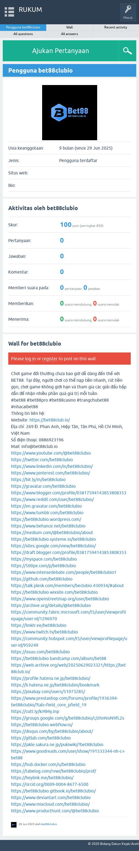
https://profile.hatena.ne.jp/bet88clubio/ (50, 678)
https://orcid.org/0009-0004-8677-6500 (49, 784)
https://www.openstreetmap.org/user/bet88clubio (60, 598)
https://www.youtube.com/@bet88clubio (51, 452)
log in (30, 358)
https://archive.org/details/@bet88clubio (51, 605)
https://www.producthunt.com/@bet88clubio (55, 810)
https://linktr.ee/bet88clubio (38, 625)
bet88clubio (49, 824)
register (50, 358)
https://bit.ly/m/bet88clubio (38, 479)
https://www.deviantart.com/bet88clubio (51, 797)
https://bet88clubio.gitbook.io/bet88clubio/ (53, 790)
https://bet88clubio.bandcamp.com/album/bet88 (58, 658)
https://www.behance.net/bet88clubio (48, 525)
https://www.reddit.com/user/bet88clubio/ (52, 499)
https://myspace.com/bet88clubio (44, 558)
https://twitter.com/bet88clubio (42, 459)
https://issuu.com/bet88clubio (40, 651)
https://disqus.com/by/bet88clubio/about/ (52, 731)
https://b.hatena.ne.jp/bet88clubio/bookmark (55, 684)
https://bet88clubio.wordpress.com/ (46, 519)
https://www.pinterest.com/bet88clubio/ (50, 472)
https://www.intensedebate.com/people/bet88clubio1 (63, 572)
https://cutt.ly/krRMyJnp (35, 711)
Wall (69, 27)
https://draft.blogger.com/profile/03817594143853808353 (68, 552)
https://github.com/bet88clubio (41, 578)
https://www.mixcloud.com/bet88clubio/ (50, 804)
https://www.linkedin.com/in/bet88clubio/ (52, 466)
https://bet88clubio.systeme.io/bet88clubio (53, 539)
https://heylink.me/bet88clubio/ (42, 777)
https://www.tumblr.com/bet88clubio (47, 512)
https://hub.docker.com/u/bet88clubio (48, 764)
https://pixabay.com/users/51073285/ (48, 691)
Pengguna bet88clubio (23, 27)
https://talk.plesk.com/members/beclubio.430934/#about (67, 585)
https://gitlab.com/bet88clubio (41, 737)
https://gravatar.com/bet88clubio (43, 486)
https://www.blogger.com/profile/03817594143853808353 (68, 492)
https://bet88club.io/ (49, 419)
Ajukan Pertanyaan (60, 50)
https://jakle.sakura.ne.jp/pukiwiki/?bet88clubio (57, 744)
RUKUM (30, 9)
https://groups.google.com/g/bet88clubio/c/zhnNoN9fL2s (67, 717)
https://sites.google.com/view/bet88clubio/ (53, 545)
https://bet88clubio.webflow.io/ (42, 724)
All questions (23, 34)
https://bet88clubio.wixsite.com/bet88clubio (54, 592)
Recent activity (115, 27)
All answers (69, 34)
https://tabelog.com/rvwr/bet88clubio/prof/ (53, 770)
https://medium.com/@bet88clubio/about (52, 532)
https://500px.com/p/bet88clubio (43, 565)
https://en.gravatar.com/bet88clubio (46, 505)
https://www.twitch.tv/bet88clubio (44, 631)
